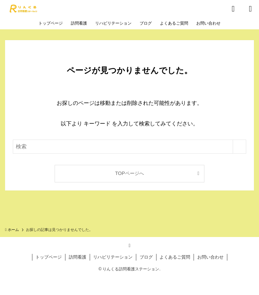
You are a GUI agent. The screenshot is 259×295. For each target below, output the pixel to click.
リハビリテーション (113, 257)
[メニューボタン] (250, 8)
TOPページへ (129, 173)
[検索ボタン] (233, 8)
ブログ (146, 257)
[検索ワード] (129, 147)
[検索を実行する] (239, 147)
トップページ (48, 257)
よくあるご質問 (175, 257)
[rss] (129, 245)
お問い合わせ (210, 257)
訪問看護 (77, 257)
